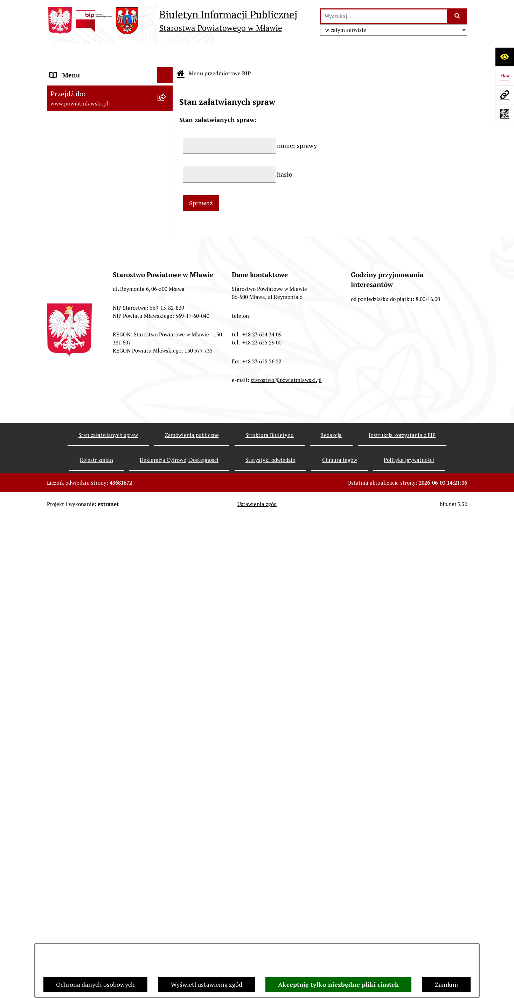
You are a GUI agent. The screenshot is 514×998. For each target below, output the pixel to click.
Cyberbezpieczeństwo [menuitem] (80, 762)
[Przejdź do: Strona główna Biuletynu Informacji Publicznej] (181, 52)
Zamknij (446, 984)
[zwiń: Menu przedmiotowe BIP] (166, 70)
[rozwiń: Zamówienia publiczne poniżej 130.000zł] (166, 403)
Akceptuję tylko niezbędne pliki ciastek (338, 984)
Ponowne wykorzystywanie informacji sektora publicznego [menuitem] (103, 725)
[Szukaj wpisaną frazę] (457, 16)
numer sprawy (297, 125)
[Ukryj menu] (165, 54)
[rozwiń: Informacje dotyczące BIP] (166, 634)
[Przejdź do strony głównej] (172, 20)
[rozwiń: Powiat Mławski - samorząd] (166, 181)
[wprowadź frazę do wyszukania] (384, 16)
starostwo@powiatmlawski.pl (286, 941)
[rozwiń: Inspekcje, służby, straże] (166, 271)
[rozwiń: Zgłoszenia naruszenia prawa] (166, 594)
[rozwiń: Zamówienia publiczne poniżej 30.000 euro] (166, 433)
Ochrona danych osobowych (95, 984)
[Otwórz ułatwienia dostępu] (504, 56)
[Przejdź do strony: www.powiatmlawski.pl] (504, 94)
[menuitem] (110, 90)
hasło (284, 153)
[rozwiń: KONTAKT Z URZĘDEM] (166, 655)
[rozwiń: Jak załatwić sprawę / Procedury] (166, 533)
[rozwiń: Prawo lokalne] (166, 110)
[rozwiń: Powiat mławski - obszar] (166, 160)
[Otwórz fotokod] (504, 113)
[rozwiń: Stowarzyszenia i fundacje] (166, 292)
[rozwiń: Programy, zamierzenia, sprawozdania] (166, 130)
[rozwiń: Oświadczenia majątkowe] (166, 312)
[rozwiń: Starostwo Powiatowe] (166, 201)
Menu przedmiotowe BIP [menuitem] (84, 70)
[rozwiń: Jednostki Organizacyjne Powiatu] (166, 251)
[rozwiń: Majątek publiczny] (166, 353)
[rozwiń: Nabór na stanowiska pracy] (166, 512)
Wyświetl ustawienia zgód (206, 984)
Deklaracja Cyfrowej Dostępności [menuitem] (95, 746)
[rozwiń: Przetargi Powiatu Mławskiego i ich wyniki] (166, 373)
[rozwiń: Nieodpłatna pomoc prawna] (166, 573)
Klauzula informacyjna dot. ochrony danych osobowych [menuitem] (100, 700)
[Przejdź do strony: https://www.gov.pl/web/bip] (504, 75)
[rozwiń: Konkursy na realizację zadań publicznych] (166, 483)
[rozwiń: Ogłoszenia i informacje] (166, 462)
